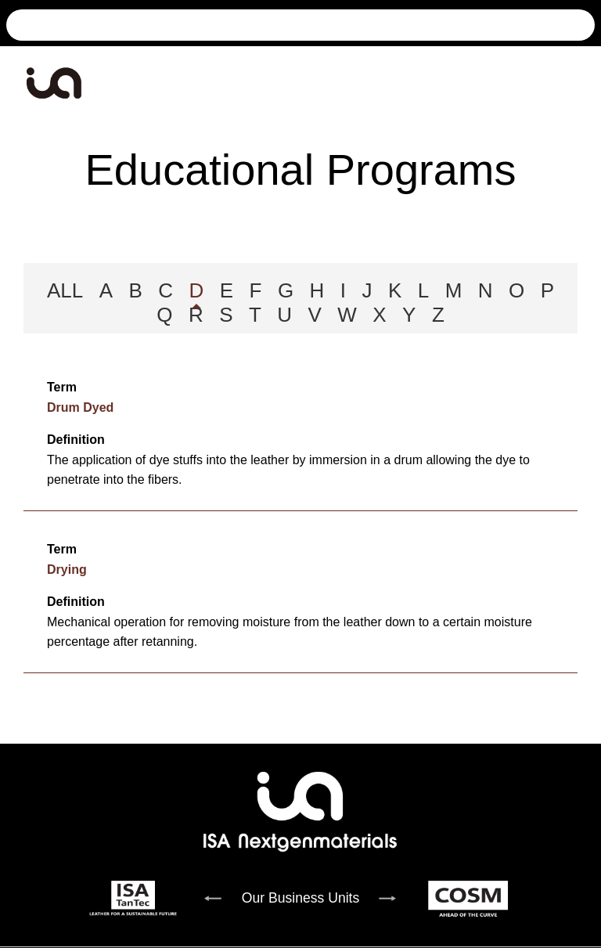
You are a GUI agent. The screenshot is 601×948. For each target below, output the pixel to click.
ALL (65, 290)
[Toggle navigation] (580, 83)
